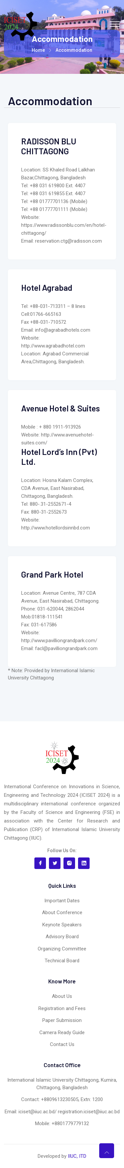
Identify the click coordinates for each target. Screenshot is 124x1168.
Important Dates (62, 901)
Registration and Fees (62, 1008)
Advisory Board (62, 937)
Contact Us (62, 1044)
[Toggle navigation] (114, 24)
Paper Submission (62, 1020)
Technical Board (62, 961)
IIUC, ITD (77, 1156)
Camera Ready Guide (62, 1032)
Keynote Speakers (62, 925)
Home (38, 50)
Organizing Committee (62, 949)
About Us (62, 996)
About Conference (62, 912)
